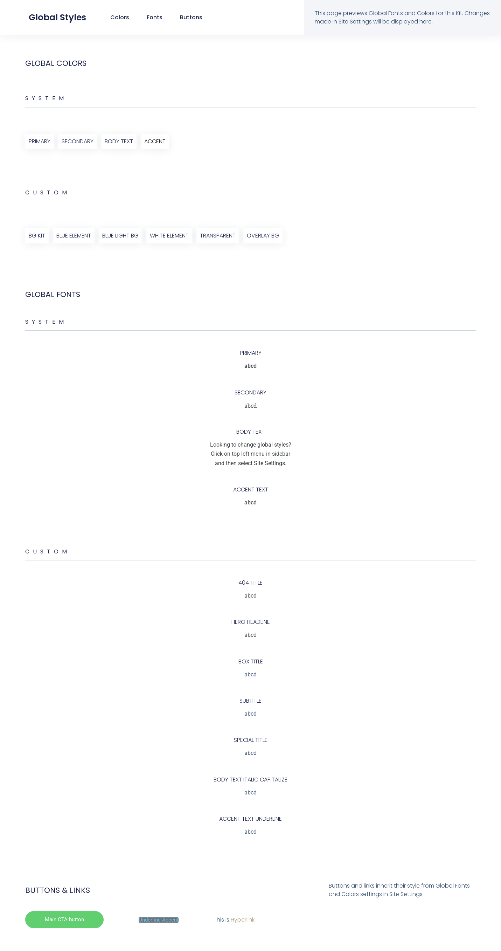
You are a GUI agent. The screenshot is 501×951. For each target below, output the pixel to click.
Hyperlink (243, 920)
